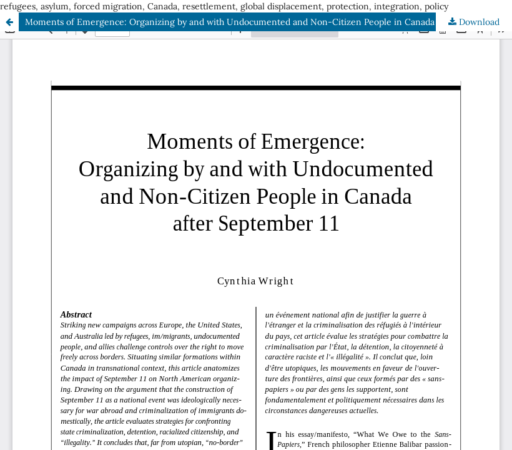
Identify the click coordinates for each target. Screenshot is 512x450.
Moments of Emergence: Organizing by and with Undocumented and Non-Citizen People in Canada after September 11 (268, 22)
